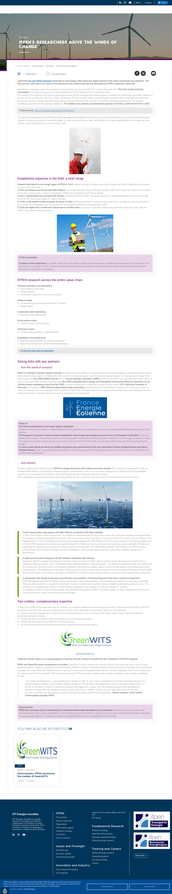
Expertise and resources (102, 834)
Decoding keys (62, 850)
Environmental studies (65, 857)
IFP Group (96, 818)
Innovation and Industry (67, 10)
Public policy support (65, 828)
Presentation (61, 817)
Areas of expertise (64, 821)
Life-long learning (99, 860)
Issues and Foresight (44, 10)
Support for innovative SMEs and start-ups (109, 814)
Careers (148, 2)
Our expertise (62, 873)
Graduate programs (100, 856)
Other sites (139, 855)
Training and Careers (115, 10)
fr (161, 10)
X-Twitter (125, 2)
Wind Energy (49, 66)
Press (164, 2)
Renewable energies (37, 66)
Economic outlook (63, 854)
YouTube (130, 2)
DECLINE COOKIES (107, 886)
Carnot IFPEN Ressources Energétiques (66, 66)
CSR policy (60, 835)
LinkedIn (119, 2)
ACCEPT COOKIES (149, 886)
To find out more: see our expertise (37, 350)
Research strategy (100, 830)
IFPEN (28, 10)
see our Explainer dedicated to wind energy (54, 110)
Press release (21, 780)
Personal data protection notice (11, 889)
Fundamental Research (92, 10)
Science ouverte (63, 838)
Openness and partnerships (104, 837)
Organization (61, 824)
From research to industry (67, 870)
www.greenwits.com (85, 642)
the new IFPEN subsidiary (40, 81)
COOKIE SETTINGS (29, 889)
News (138, 2)
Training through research (103, 841)
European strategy (64, 831)
